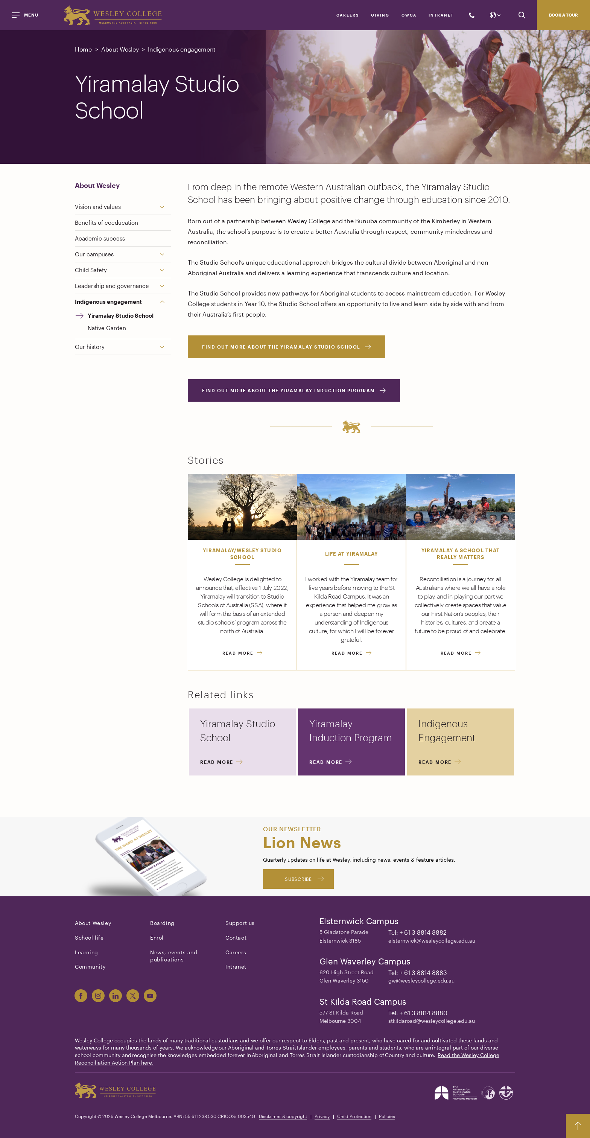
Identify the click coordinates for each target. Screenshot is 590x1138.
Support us (240, 923)
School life (89, 937)
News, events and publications (174, 956)
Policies (387, 1116)
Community (90, 966)
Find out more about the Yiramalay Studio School (281, 346)
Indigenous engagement (108, 301)
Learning (86, 952)
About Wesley (97, 185)
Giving (380, 15)
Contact (235, 937)
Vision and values (98, 206)
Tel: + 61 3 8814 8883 (417, 972)
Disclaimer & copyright (283, 1116)
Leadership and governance (112, 285)
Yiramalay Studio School (121, 315)
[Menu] (26, 15)
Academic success (100, 238)
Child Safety (91, 270)
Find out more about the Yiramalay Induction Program (288, 390)
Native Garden (107, 327)
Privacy (322, 1116)
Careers (347, 15)
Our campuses (94, 254)
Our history (90, 346)
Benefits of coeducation (106, 222)
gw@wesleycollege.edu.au (421, 980)
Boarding (162, 923)
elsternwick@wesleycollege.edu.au (431, 940)
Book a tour (563, 14)
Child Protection (354, 1116)
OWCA (409, 15)
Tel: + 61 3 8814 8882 (417, 932)
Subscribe (298, 879)
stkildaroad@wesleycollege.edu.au (431, 1021)
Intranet (441, 15)
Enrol (157, 937)
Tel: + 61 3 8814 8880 (417, 1012)
